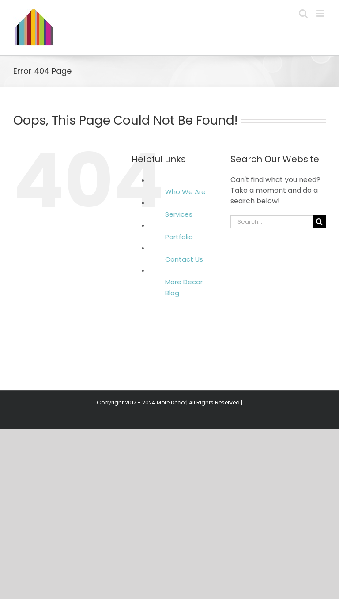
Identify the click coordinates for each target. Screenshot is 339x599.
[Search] (319, 221)
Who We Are (185, 191)
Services (178, 214)
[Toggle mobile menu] (321, 13)
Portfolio (179, 236)
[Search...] (271, 221)
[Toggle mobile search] (303, 13)
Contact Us (184, 259)
